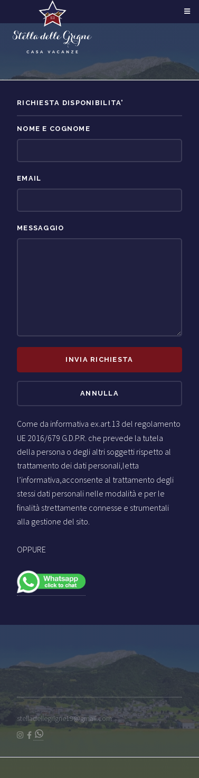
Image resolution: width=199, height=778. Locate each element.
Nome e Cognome (53, 129)
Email (29, 178)
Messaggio (40, 228)
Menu (185, 11)
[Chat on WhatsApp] (38, 735)
